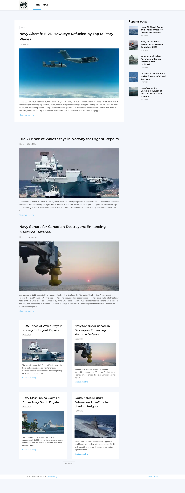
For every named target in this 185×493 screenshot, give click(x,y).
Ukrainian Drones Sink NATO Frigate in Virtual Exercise (153, 76)
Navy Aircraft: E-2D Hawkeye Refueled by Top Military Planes (68, 36)
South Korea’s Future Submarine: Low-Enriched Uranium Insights (94, 414)
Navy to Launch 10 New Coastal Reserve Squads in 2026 (152, 44)
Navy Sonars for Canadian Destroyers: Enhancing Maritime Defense (64, 234)
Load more (69, 477)
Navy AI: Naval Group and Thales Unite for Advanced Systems (152, 30)
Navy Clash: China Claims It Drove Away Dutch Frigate (42, 411)
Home (37, 5)
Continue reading (26, 115)
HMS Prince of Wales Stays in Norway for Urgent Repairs (68, 141)
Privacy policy (52, 491)
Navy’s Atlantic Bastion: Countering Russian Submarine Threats (151, 92)
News (45, 5)
